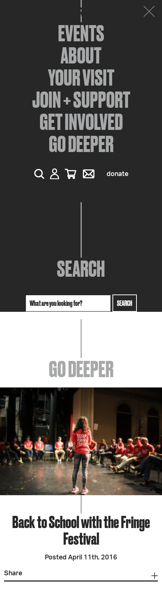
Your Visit (81, 77)
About (81, 55)
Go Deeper (81, 143)
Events (81, 33)
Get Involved (81, 121)
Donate (117, 174)
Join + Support (81, 99)
